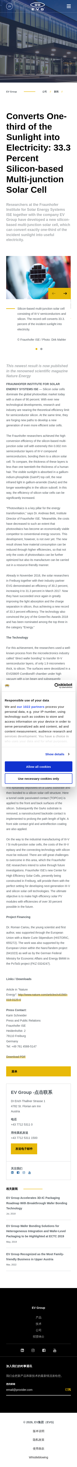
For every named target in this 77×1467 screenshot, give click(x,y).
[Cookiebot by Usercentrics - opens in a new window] (54, 686)
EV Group (11, 91)
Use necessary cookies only (38, 778)
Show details (54, 754)
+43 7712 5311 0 (22, 1124)
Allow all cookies (38, 766)
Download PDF (15, 1056)
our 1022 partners (30, 706)
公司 (44, 91)
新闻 (56, 91)
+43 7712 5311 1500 (24, 1137)
